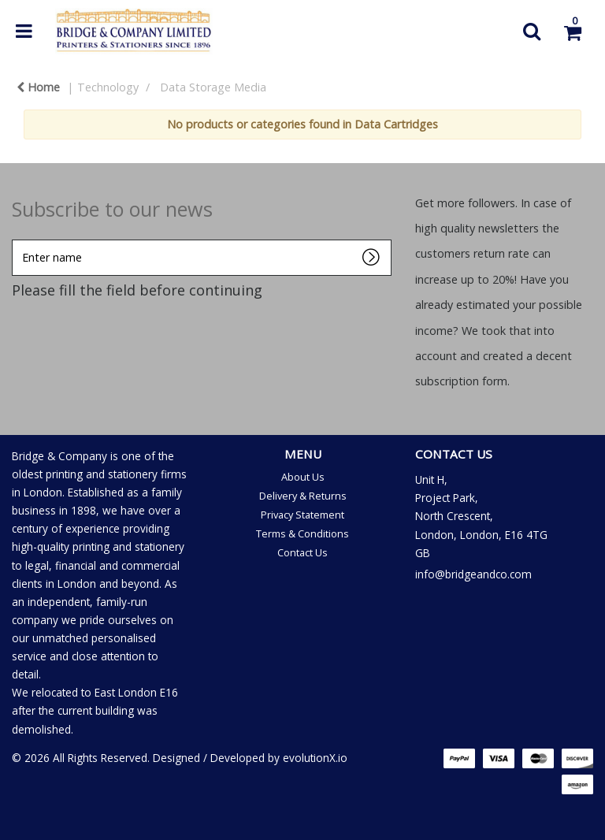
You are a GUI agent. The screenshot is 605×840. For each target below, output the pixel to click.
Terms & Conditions (302, 533)
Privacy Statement (302, 514)
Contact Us (302, 552)
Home (38, 87)
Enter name (16, 239)
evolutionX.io (315, 757)
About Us (303, 477)
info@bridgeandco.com (473, 574)
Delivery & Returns (303, 496)
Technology (108, 87)
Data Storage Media (213, 87)
